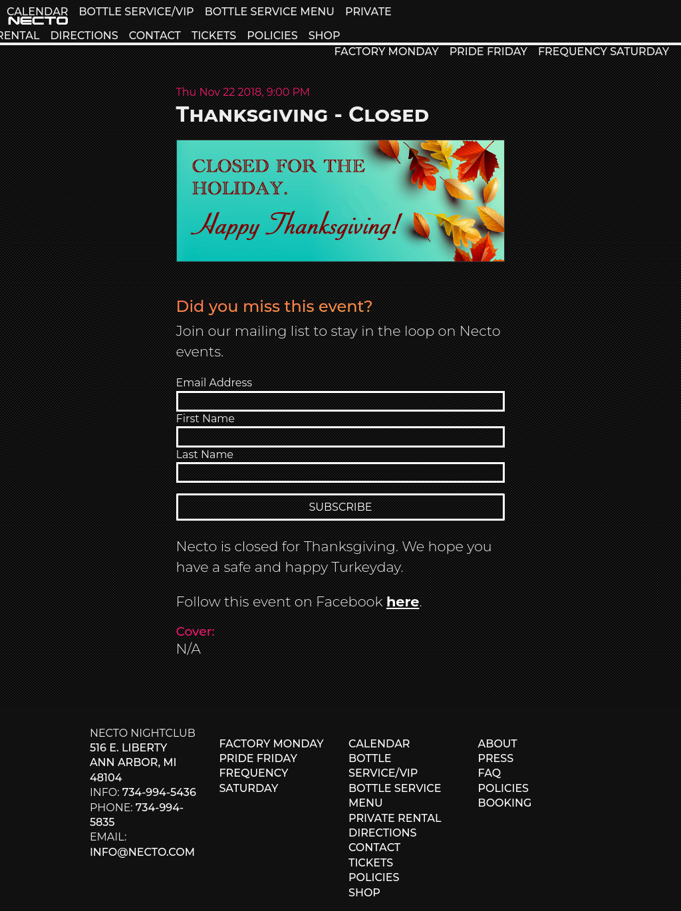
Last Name (204, 454)
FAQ (489, 773)
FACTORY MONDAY (386, 51)
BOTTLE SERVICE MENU (270, 11)
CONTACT (155, 35)
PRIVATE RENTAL (395, 818)
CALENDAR (37, 11)
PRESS (496, 758)
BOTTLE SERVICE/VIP (136, 11)
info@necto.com (142, 852)
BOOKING (505, 803)
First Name (205, 418)
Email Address (214, 382)
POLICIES (272, 35)
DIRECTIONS (84, 35)
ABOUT (497, 743)
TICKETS (214, 35)
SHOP (324, 35)
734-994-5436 (159, 792)
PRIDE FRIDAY (488, 51)
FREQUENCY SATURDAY (603, 51)
